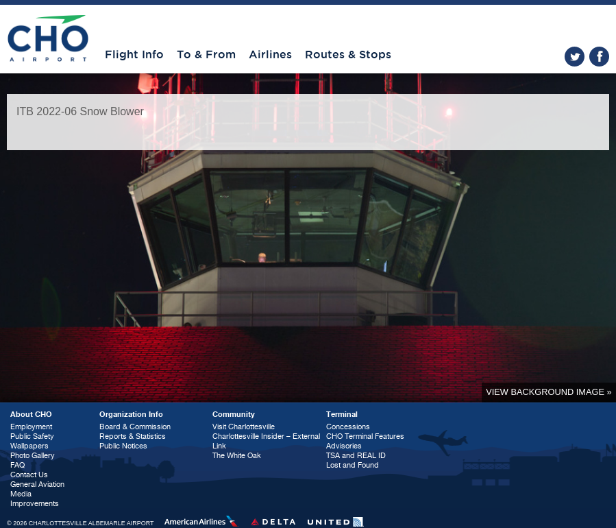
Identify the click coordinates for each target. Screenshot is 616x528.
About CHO (31, 414)
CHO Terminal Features (365, 436)
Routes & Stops (348, 54)
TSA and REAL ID (356, 455)
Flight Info (134, 54)
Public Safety (32, 436)
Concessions (348, 427)
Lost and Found (352, 465)
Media (21, 494)
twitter (574, 57)
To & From (206, 54)
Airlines (270, 54)
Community (233, 414)
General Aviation (37, 484)
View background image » (548, 392)
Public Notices (123, 446)
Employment (31, 427)
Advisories (344, 446)
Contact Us (29, 475)
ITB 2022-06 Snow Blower (80, 111)
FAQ (17, 465)
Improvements (34, 503)
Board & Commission (135, 427)
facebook (599, 57)
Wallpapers (29, 446)
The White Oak (236, 455)
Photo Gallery (32, 455)
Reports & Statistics (132, 436)
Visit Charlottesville (243, 427)
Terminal (342, 414)
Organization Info (131, 414)
